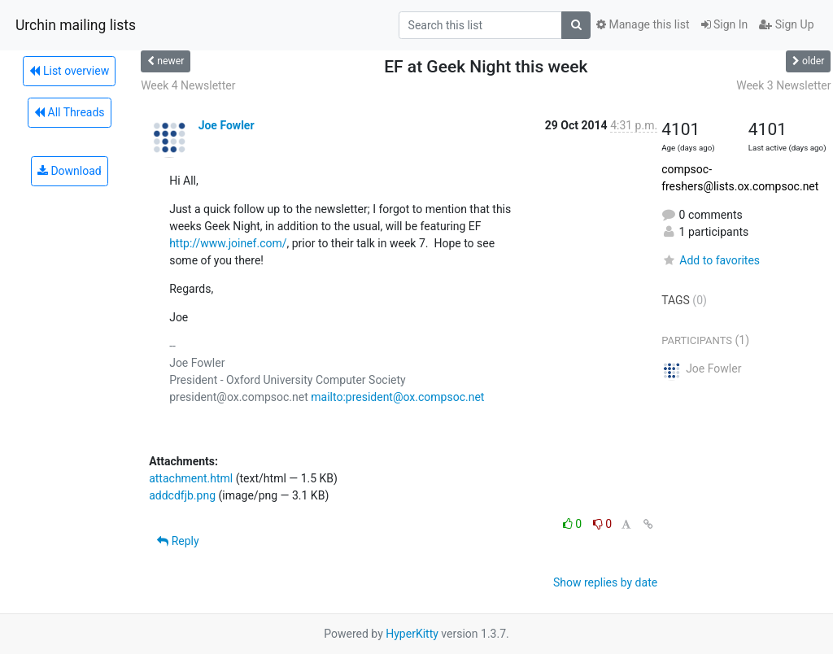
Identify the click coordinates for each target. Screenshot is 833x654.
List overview (69, 70)
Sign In (724, 24)
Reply (177, 540)
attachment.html (191, 478)
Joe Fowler (226, 125)
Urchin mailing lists (75, 25)
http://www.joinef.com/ (227, 243)
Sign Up (786, 24)
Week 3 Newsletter (783, 85)
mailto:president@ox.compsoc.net (397, 396)
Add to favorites (710, 260)
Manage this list (642, 24)
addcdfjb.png (182, 495)
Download (69, 170)
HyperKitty (412, 633)
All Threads (69, 112)
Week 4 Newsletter (188, 85)
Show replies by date (605, 582)
